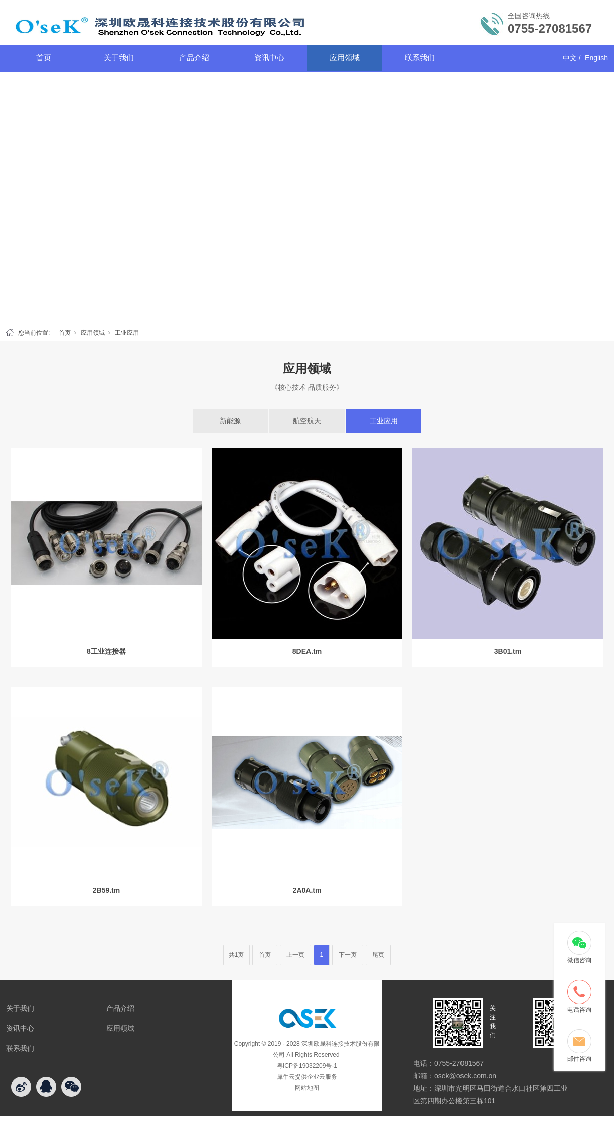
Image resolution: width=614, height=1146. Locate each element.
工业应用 (127, 332)
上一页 (295, 954)
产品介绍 (194, 57)
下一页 (348, 954)
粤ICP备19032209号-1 (307, 1065)
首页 (43, 57)
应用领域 (345, 57)
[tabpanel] (307, 197)
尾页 (378, 954)
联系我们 (420, 57)
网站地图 (307, 1087)
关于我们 (119, 57)
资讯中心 (269, 57)
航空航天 (307, 421)
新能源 (230, 421)
